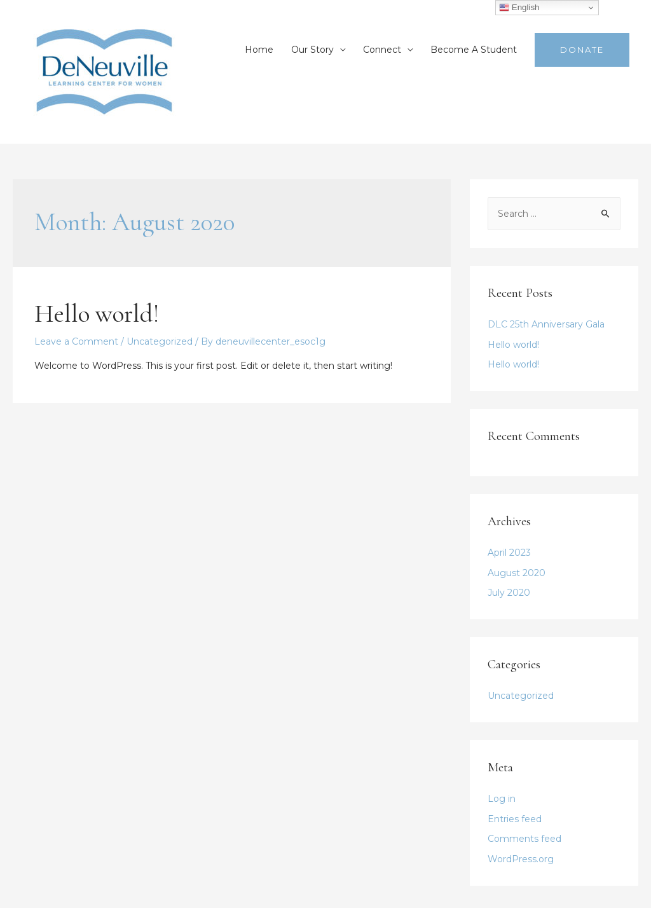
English (519, 8)
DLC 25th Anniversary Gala (546, 324)
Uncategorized (160, 341)
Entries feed (515, 819)
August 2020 (516, 573)
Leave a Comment (76, 341)
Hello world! (96, 313)
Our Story (312, 49)
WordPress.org (521, 859)
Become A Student (473, 49)
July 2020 (509, 592)
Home (259, 49)
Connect (382, 49)
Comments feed (524, 838)
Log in (502, 798)
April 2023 (509, 552)
